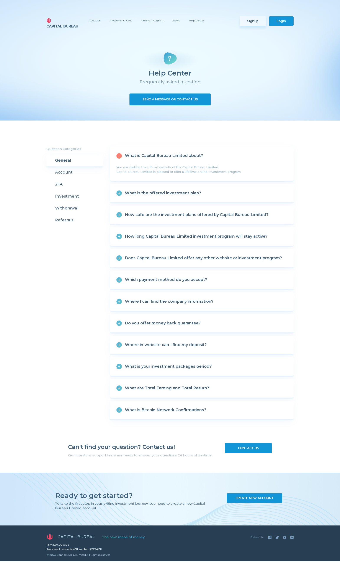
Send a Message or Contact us (170, 99)
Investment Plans (121, 20)
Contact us (248, 448)
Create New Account (254, 498)
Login (281, 21)
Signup (252, 21)
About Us (94, 20)
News (176, 20)
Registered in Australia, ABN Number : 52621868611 (74, 549)
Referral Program (152, 20)
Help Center (196, 20)
